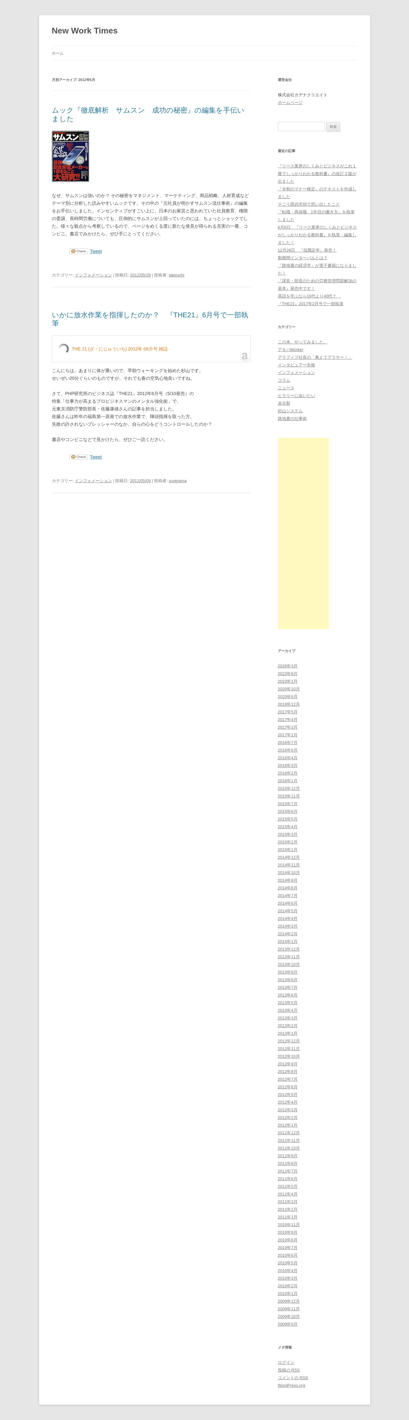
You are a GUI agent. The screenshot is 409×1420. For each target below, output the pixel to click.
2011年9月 (288, 1155)
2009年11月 (289, 1308)
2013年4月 (288, 1010)
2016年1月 (288, 780)
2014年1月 (288, 941)
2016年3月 (288, 765)
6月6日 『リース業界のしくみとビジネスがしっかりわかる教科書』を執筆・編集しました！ (317, 235)
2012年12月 (289, 1041)
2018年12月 (289, 704)
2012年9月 (288, 1064)
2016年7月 (288, 742)
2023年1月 (288, 681)
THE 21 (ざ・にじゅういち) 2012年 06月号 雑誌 (120, 348)
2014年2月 (288, 933)
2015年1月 (288, 849)
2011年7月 (288, 1171)
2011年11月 (289, 1140)
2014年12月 (289, 857)
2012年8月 (288, 1071)
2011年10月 (289, 1148)
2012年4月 (288, 1102)
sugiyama (178, 480)
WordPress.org (291, 1385)
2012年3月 (288, 1109)
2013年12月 (289, 949)
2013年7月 (288, 987)
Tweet (96, 251)
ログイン (286, 1362)
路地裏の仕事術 (292, 418)
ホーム (57, 53)
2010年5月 (288, 1263)
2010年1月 (288, 1293)
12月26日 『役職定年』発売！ (307, 250)
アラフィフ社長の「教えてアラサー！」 (315, 357)
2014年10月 (289, 872)
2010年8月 (288, 1240)
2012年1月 (288, 1125)
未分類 (284, 403)
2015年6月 (288, 811)
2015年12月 (289, 788)
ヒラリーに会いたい (296, 395)
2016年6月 (288, 750)
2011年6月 (288, 1178)
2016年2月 (288, 773)
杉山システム (290, 410)
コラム (284, 380)
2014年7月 (288, 895)
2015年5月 (288, 819)
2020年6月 (288, 696)
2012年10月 (289, 1056)
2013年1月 (288, 1033)
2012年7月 (288, 1079)
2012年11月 (289, 1048)
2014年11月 (289, 865)
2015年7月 (288, 803)
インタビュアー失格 (296, 365)
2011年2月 (288, 1209)
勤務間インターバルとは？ (303, 257)
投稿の (289, 1370)
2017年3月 (288, 727)
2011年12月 (289, 1132)
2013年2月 (288, 1025)
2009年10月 (289, 1316)
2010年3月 (288, 1278)
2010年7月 (288, 1247)
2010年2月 (288, 1286)
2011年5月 (288, 1186)
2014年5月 (288, 911)
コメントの (293, 1377)
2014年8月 (288, 888)
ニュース (286, 388)
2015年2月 (288, 842)
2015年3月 (288, 834)
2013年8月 (288, 979)
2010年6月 (288, 1255)
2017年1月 (288, 734)
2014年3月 (288, 926)
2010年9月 (288, 1232)
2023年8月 (288, 673)
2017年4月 (288, 719)
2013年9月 (288, 972)
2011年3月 (288, 1201)
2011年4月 (288, 1194)
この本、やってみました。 (303, 342)
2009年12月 (289, 1301)
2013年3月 (288, 1018)
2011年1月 (288, 1217)
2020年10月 (289, 689)
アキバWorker (291, 349)
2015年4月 (288, 826)
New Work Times (85, 30)
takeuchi (176, 275)
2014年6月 (288, 903)
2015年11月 (289, 796)
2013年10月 (289, 964)
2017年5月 (288, 712)
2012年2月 (288, 1117)
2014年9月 (288, 880)
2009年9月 (288, 1324)
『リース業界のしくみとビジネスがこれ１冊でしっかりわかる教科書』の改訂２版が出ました (317, 174)
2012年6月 (288, 1087)
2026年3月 (288, 666)
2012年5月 (288, 1094)
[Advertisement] (303, 533)
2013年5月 (288, 1002)
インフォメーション (93, 275)
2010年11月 (289, 1224)
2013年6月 (288, 995)
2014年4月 (288, 918)
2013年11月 (289, 956)
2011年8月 (288, 1163)
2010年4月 (288, 1270)
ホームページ (290, 102)
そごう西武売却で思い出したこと (309, 204)
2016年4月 (288, 757)
